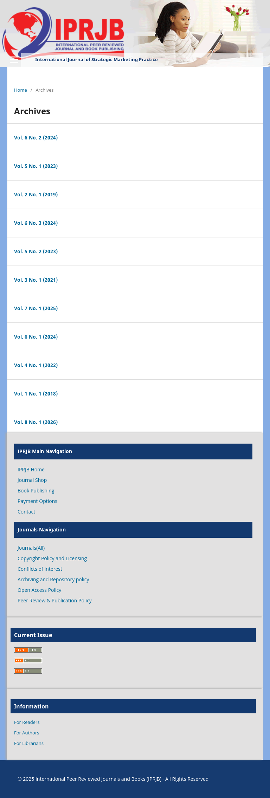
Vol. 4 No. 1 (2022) (36, 365)
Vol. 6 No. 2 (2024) (36, 137)
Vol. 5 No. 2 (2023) (36, 251)
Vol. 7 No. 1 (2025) (36, 308)
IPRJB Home (31, 469)
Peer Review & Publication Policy (55, 600)
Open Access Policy (39, 590)
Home (20, 90)
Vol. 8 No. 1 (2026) (36, 422)
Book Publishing (36, 490)
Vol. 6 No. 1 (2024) (36, 336)
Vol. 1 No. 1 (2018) (36, 393)
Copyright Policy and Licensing (52, 558)
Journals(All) (31, 547)
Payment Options (37, 501)
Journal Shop (32, 480)
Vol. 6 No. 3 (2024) (36, 223)
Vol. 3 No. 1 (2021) (36, 279)
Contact (26, 511)
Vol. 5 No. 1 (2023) (36, 166)
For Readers (27, 722)
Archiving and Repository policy (53, 579)
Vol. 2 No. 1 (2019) (36, 194)
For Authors (26, 733)
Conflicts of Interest (40, 568)
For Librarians (29, 743)
